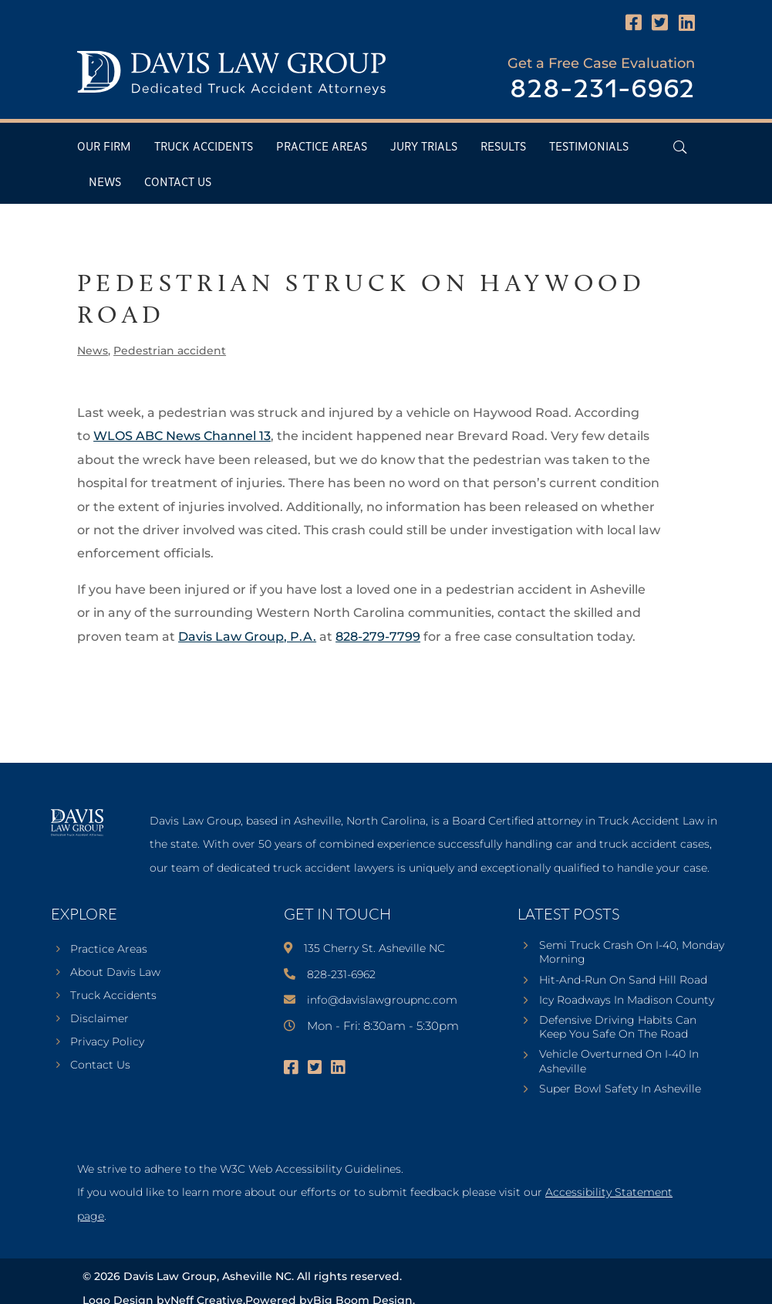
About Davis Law (115, 973)
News (105, 182)
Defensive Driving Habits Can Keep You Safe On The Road (617, 1027)
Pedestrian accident (169, 350)
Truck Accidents (203, 147)
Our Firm (104, 147)
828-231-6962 (602, 89)
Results (503, 147)
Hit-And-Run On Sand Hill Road (623, 980)
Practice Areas (321, 147)
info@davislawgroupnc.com (382, 1000)
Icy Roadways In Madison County (626, 1000)
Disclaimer (99, 1019)
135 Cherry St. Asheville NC (374, 948)
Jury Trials (423, 147)
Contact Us (177, 182)
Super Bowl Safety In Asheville (620, 1089)
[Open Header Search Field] (679, 147)
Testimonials (589, 147)
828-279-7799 (377, 636)
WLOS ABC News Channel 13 (182, 435)
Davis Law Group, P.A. (247, 636)
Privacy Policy (107, 1042)
